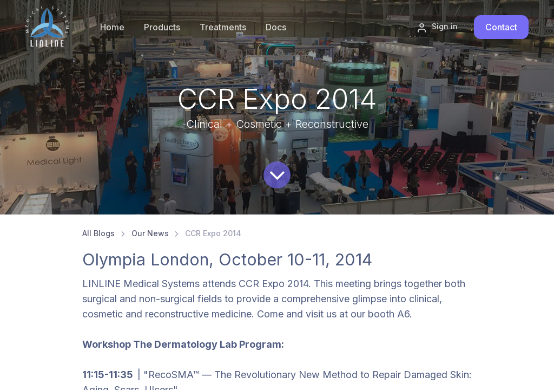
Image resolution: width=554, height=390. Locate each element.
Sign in (437, 27)
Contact (501, 27)
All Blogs (98, 233)
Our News (150, 233)
